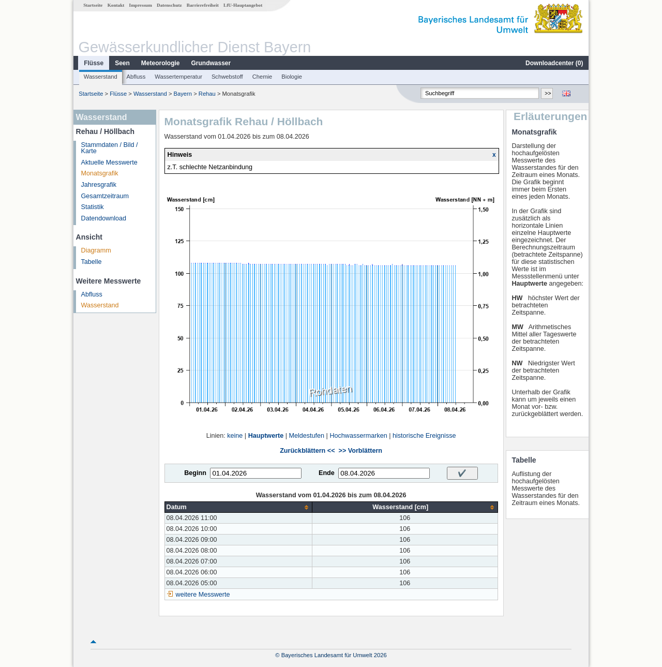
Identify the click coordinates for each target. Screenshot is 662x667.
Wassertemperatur (178, 76)
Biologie (291, 76)
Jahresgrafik (99, 184)
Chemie (262, 76)
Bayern (183, 94)
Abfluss (136, 76)
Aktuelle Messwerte (109, 162)
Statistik (92, 207)
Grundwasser (211, 63)
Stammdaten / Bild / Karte (109, 148)
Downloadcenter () (554, 63)
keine (235, 435)
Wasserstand (100, 76)
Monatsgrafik (99, 173)
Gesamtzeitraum (105, 196)
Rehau (208, 94)
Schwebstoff (227, 76)
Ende (327, 473)
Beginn (195, 473)
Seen (122, 63)
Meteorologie (160, 63)
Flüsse (93, 63)
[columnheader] (238, 507)
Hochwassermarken (358, 435)
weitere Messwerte (203, 594)
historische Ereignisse (424, 435)
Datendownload (104, 218)
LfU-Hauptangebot (242, 5)
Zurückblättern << (307, 450)
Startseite (92, 5)
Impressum (140, 5)
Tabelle (91, 261)
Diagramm (96, 250)
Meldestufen (307, 435)
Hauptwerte (266, 435)
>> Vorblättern (360, 450)
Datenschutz (169, 5)
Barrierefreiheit (203, 5)
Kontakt (116, 5)
